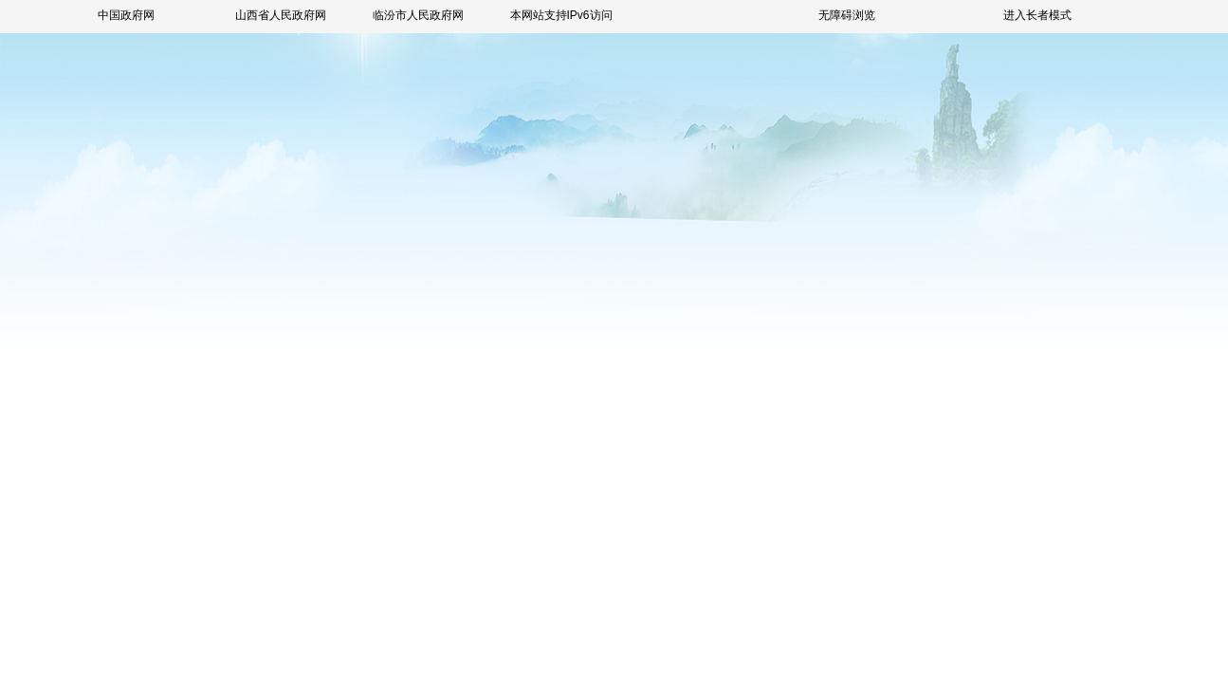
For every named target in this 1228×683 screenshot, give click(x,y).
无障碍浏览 (846, 15)
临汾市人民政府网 (418, 15)
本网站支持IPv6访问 (561, 15)
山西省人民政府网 (280, 15)
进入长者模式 (1037, 15)
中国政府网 (126, 15)
